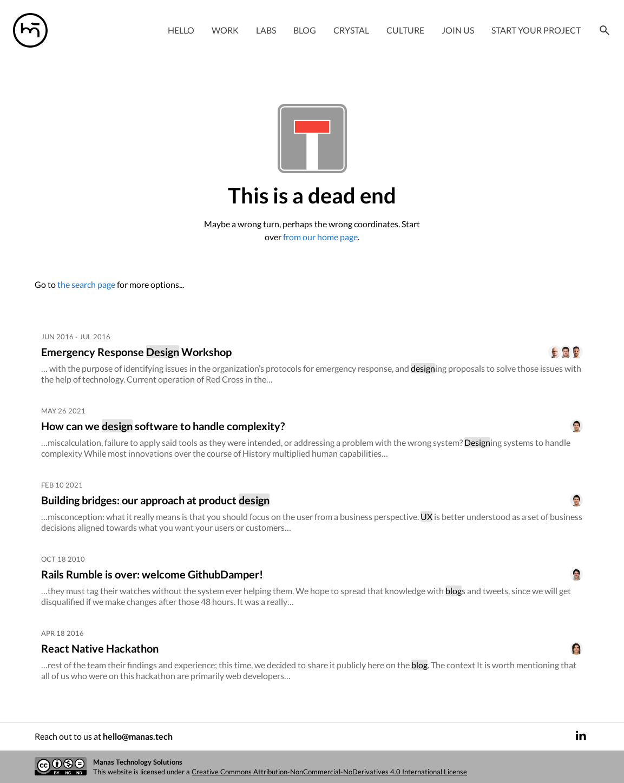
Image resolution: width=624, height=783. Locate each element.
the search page (86, 284)
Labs (266, 30)
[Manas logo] (30, 30)
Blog (304, 30)
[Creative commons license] (61, 767)
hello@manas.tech (138, 736)
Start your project (536, 30)
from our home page (320, 237)
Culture (405, 30)
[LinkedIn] (580, 736)
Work (225, 30)
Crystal (351, 30)
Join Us (458, 30)
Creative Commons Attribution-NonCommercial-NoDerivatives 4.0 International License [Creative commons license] (329, 771)
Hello (181, 30)
